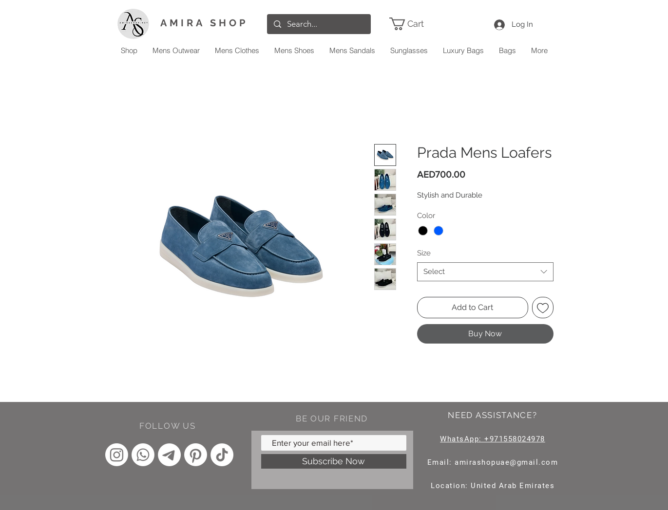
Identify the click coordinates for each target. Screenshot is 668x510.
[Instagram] (116, 454)
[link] (420, 24)
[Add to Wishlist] (542, 307)
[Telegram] (169, 454)
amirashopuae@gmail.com (506, 462)
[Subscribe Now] (333, 461)
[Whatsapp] (143, 454)
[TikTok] (221, 454)
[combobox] (485, 271)
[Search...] (318, 24)
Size (424, 253)
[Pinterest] (195, 454)
